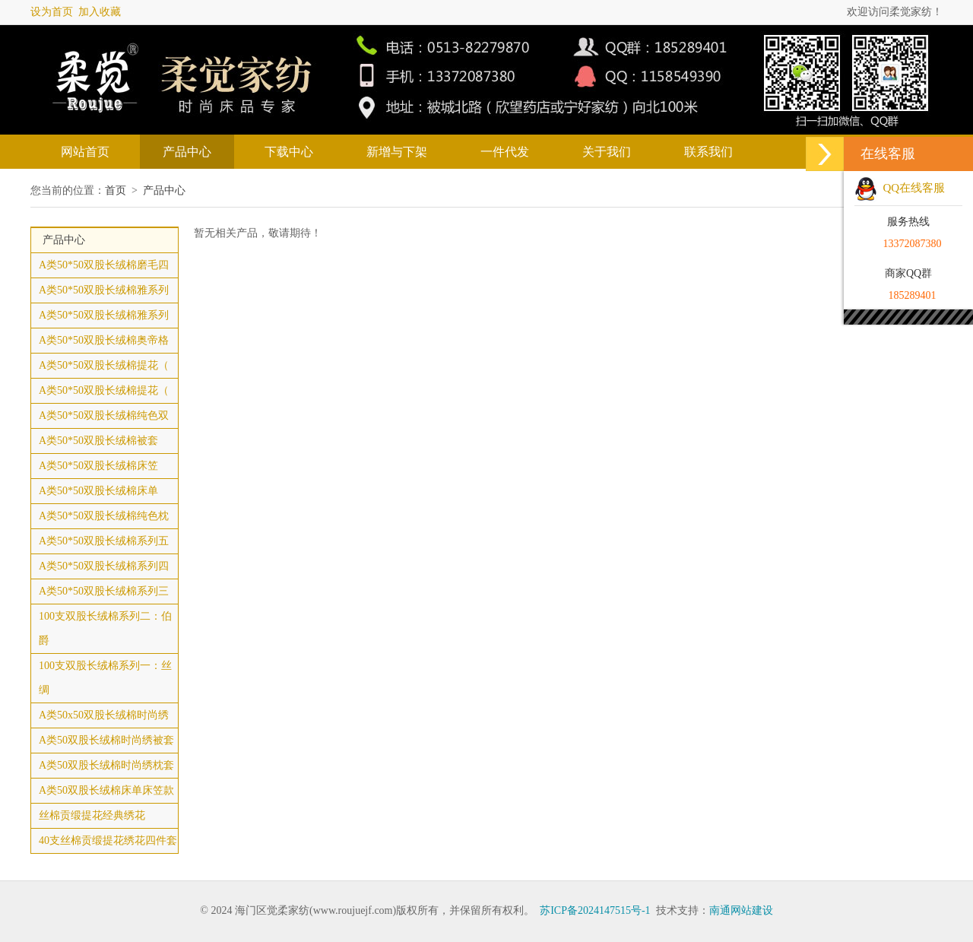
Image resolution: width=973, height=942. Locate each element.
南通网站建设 (741, 910)
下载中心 (289, 151)
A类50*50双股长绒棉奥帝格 (104, 340)
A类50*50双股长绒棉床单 (98, 490)
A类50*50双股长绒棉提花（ (104, 365)
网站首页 (85, 151)
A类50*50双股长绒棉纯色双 (104, 415)
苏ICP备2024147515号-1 (595, 910)
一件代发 (504, 151)
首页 (115, 190)
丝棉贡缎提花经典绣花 (92, 815)
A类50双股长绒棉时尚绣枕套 (106, 765)
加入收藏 (99, 11)
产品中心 (187, 151)
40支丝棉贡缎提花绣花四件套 (108, 840)
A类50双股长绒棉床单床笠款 (106, 790)
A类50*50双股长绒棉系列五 (104, 541)
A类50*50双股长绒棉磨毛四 (104, 265)
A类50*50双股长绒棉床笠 (98, 465)
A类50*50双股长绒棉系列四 (104, 566)
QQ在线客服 (899, 188)
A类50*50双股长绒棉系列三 (104, 591)
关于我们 (606, 151)
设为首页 (51, 11)
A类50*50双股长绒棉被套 (98, 440)
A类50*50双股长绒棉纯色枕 (104, 516)
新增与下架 (396, 151)
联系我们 (708, 151)
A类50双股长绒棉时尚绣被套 (106, 740)
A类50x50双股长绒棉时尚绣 (104, 715)
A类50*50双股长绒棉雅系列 (104, 290)
